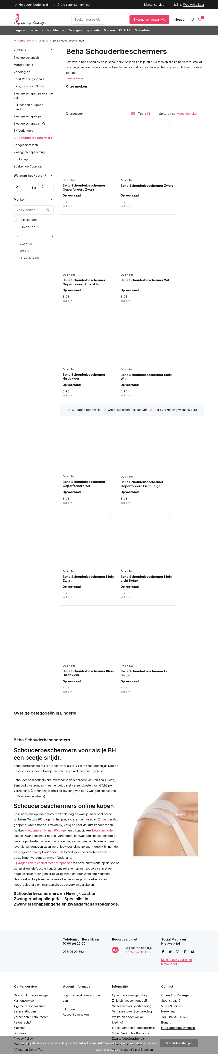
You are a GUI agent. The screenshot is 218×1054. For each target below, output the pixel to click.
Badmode (36, 30)
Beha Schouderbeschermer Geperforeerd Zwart (81, 177)
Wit (21, 252)
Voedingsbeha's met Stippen (131, 963)
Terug (19, 40)
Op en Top (24, 228)
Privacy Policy (23, 946)
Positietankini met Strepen (129, 979)
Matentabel (143, 30)
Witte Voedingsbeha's (127, 952)
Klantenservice (154, 4)
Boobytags (21, 159)
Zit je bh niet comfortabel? (129, 908)
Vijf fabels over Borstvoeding (132, 919)
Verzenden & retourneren (31, 925)
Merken (109, 30)
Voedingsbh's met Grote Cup (131, 1012)
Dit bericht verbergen (179, 1043)
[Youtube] (192, 859)
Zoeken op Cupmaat (28, 166)
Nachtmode (55, 30)
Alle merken (25, 220)
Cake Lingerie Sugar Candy (130, 1017)
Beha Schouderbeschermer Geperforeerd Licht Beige (132, 363)
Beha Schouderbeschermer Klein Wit (177, 264)
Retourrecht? (22, 930)
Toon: (142, 113)
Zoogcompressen (26, 145)
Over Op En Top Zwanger (31, 903)
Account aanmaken (76, 922)
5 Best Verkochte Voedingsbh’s (133, 935)
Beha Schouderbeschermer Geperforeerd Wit (81, 363)
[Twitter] (170, 859)
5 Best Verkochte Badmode (130, 941)
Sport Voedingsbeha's (29, 79)
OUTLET (125, 30)
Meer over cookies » (109, 1050)
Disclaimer (20, 941)
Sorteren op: (167, 113)
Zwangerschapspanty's (149, 19)
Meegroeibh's (23, 64)
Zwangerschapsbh (26, 57)
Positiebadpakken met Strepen (133, 990)
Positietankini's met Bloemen (131, 973)
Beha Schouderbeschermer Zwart (129, 177)
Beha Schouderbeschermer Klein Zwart (177, 363)
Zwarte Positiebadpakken (129, 984)
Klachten (19, 935)
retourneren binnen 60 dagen (47, 608)
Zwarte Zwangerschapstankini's (133, 968)
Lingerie (20, 30)
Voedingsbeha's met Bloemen (132, 957)
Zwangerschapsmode (84, 30)
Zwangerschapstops (27, 116)
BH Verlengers (23, 130)
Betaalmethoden (25, 919)
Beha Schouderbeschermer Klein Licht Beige (81, 449)
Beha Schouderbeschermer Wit (84, 262)
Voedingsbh (22, 72)
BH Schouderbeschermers (33, 137)
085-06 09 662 (177, 925)
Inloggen (69, 917)
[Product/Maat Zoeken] (87, 20)
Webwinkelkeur (193, 4)
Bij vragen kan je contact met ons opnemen (43, 641)
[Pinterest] (185, 859)
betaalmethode (102, 608)
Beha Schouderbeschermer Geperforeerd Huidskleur (179, 177)
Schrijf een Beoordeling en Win (35, 968)
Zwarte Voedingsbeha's (128, 946)
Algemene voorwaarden (30, 914)
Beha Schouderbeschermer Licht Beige (177, 449)
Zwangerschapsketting (29, 152)
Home (32, 40)
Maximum (46, 187)
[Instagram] (177, 859)
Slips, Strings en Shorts (29, 86)
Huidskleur (26, 259)
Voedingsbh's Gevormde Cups (133, 995)
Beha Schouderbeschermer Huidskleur (129, 264)
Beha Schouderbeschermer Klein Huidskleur (129, 449)
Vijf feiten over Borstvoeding (131, 914)
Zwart (23, 245)
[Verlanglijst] (192, 19)
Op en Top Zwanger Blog (129, 903)
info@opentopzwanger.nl (178, 935)
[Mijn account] (180, 19)
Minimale (21, 187)
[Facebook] (163, 859)
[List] (133, 114)
